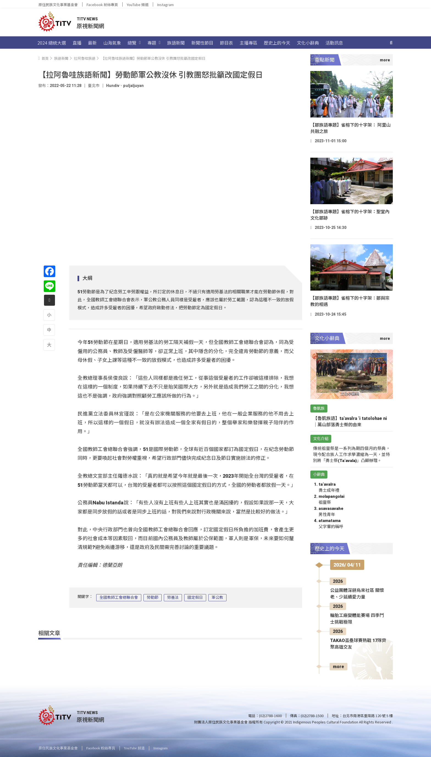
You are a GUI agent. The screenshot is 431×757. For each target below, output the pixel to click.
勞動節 (152, 597)
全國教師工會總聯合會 (119, 597)
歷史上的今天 (277, 42)
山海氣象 (112, 42)
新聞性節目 (202, 42)
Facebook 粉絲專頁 (102, 4)
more (338, 666)
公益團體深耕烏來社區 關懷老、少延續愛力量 (357, 594)
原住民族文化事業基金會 (58, 4)
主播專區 (248, 42)
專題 (154, 43)
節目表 (226, 42)
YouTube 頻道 (137, 4)
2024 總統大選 (51, 42)
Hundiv (112, 85)
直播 (77, 42)
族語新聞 (176, 42)
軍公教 (217, 597)
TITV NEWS (87, 19)
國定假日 (195, 597)
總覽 (134, 43)
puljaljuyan (133, 85)
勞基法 (173, 597)
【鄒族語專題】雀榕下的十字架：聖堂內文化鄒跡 (349, 215)
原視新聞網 (90, 26)
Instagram (165, 4)
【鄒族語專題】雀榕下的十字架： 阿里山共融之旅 (350, 128)
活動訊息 (334, 42)
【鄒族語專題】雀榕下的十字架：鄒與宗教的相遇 (349, 301)
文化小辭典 (308, 42)
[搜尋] (391, 42)
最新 (92, 42)
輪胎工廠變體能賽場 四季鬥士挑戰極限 (357, 619)
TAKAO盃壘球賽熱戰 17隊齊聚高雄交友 (358, 644)
